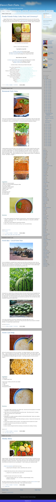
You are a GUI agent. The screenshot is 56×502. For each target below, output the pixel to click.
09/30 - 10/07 (47, 98)
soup (12, 432)
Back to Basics (42, 11)
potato (44, 232)
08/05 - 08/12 (47, 110)
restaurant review (46, 239)
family (44, 192)
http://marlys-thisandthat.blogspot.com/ (25, 72)
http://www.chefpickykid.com (23, 81)
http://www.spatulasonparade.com (23, 79)
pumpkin (44, 235)
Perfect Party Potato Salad (50, 47)
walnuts (44, 261)
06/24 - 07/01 (47, 130)
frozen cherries (34, 481)
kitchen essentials (46, 207)
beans (44, 160)
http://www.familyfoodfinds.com (26, 74)
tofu (44, 259)
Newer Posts (5, 490)
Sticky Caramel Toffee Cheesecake (15, 59)
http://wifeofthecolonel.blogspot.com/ (26, 73)
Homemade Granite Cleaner (50, 59)
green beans (45, 199)
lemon (44, 211)
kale (44, 204)
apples (44, 150)
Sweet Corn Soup (8, 333)
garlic (11, 234)
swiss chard (45, 256)
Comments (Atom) (10, 492)
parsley (44, 224)
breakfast (44, 169)
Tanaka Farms (8, 324)
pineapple (45, 229)
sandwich (44, 242)
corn (5, 432)
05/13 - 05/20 (47, 139)
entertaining (45, 189)
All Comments (47, 17)
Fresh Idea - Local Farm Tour (12, 240)
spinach (44, 249)
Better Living (25, 11)
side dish (44, 243)
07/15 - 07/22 (47, 125)
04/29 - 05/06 (47, 142)
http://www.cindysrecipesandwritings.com (28, 75)
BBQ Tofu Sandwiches (8, 466)
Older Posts (38, 490)
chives (44, 179)
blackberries (45, 167)
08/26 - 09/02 (47, 105)
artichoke (44, 151)
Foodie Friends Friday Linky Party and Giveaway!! (20, 16)
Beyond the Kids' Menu (16, 11)
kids (44, 206)
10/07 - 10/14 (47, 96)
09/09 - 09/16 (47, 102)
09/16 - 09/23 (47, 101)
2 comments (15, 431)
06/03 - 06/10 (47, 134)
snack (44, 246)
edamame (45, 186)
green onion (45, 200)
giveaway (44, 197)
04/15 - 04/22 (47, 145)
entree (44, 190)
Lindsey (7, 84)
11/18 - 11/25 (47, 87)
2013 (45, 76)
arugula (44, 153)
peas (44, 228)
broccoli (44, 171)
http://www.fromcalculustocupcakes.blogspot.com (28, 70)
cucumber (45, 185)
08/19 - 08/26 (47, 107)
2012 (45, 78)
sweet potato (45, 253)
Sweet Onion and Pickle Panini (50, 65)
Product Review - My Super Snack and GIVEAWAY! (50, 42)
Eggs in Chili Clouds (18, 51)
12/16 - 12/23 (47, 81)
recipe (16, 234)
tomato (19, 234)
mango (44, 217)
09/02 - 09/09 (47, 104)
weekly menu (7, 486)
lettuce (44, 213)
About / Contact (50, 11)
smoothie (44, 245)
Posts (45, 15)
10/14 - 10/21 (47, 95)
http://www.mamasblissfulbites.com (23, 80)
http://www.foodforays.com (25, 78)
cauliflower (45, 175)
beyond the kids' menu (47, 165)
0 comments (15, 84)
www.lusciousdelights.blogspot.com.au (26, 76)
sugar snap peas (46, 252)
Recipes (8, 11)
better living (45, 164)
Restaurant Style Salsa (10, 91)
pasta (44, 225)
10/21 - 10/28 (47, 93)
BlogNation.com (28, 500)
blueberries (45, 168)
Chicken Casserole (14, 53)
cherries (44, 178)
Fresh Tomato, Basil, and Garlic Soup (51, 53)
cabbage (44, 172)
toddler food (45, 257)
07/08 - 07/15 (47, 127)
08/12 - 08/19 (47, 108)
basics (6, 234)
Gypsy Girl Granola (24, 20)
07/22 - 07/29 (47, 124)
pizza (44, 231)
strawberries (45, 250)
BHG (6, 429)
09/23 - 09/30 (47, 99)
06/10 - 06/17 (47, 133)
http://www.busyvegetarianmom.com (26, 67)
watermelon (45, 263)
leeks (44, 210)
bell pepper (45, 162)
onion (14, 234)
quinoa (44, 236)
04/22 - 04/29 (47, 144)
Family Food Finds (9, 5)
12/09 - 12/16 (47, 82)
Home (3, 11)
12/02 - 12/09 (47, 84)
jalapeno (44, 203)
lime (44, 214)
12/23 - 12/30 (47, 79)
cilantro (9, 234)
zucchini (44, 266)
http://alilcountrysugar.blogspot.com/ (26, 69)
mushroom (45, 218)
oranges (44, 222)
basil (44, 158)
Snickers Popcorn (16, 61)
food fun (44, 193)
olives (44, 220)
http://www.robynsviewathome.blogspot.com (24, 68)
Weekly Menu (7, 439)
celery (44, 176)
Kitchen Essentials (33, 11)
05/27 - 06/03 (47, 136)
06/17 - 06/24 (47, 131)
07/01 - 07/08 (47, 128)
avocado (44, 154)
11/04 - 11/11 (47, 90)
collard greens (45, 182)
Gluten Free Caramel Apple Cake (16, 52)
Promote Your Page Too (46, 24)
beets (44, 161)
